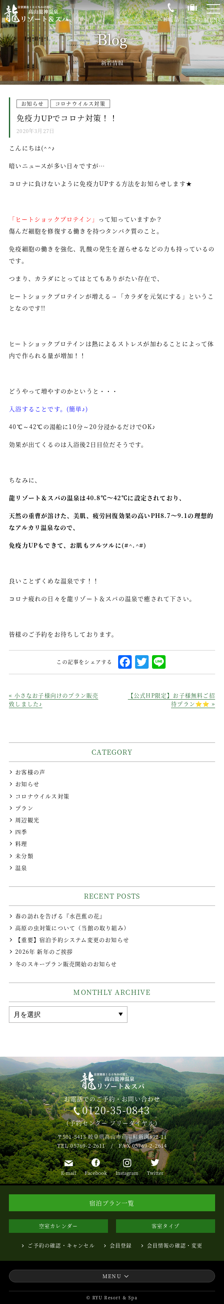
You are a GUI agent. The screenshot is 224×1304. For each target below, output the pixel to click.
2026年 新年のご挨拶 (44, 951)
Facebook (96, 1172)
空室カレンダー (58, 1225)
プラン (24, 808)
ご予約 (192, 19)
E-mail (68, 1172)
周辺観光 (27, 820)
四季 (21, 832)
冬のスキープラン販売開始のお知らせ (66, 964)
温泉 (21, 868)
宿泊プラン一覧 (111, 1203)
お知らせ (27, 784)
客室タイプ (166, 1225)
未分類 (24, 856)
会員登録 (121, 1245)
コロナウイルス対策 (42, 796)
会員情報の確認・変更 (175, 1245)
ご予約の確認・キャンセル (61, 1245)
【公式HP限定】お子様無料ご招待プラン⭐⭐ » (171, 699)
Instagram (127, 1172)
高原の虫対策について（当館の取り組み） (72, 928)
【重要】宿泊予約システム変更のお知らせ (72, 940)
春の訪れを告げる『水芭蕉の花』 (60, 916)
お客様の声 (30, 772)
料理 (21, 843)
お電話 (171, 19)
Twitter (155, 1172)
